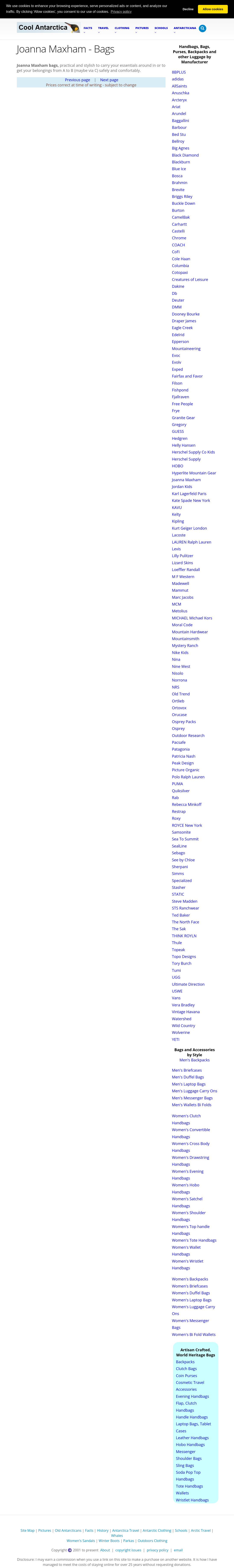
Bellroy (178, 141)
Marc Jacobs (182, 597)
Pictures (44, 1530)
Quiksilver (181, 790)
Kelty (176, 514)
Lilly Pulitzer (182, 555)
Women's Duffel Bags (191, 1292)
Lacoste (179, 534)
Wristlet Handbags (192, 1499)
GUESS (178, 431)
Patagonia (181, 748)
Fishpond (180, 389)
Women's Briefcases (190, 1285)
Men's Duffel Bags (188, 1077)
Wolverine (181, 1032)
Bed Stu (179, 134)
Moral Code (182, 624)
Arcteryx (179, 99)
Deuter (178, 299)
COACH (178, 244)
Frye (176, 410)
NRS (175, 686)
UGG (176, 976)
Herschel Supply (186, 458)
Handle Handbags (192, 1416)
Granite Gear (183, 417)
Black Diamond (185, 154)
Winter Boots (109, 1540)
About (105, 1550)
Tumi (176, 970)
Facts (89, 1530)
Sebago (178, 852)
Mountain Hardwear (190, 631)
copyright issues (128, 1550)
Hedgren (179, 438)
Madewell (180, 583)
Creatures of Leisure (190, 279)
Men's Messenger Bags (192, 1097)
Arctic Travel (201, 1530)
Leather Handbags (192, 1437)
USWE (177, 990)
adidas (178, 78)
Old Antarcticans (68, 1530)
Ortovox (179, 707)
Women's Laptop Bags (192, 1299)
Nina (176, 659)
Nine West (181, 666)
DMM (177, 306)
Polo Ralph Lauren (188, 776)
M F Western (183, 576)
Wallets (182, 1492)
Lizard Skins (182, 562)
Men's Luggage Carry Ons (194, 1090)
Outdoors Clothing (152, 1540)
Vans (176, 997)
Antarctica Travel (125, 1530)
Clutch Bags (186, 1368)
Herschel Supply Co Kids (193, 452)
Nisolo (177, 673)
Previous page (77, 79)
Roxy (176, 818)
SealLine (179, 845)
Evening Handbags (192, 1396)
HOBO (177, 465)
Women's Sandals (81, 1540)
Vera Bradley (183, 1004)
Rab (175, 797)
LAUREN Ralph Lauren (191, 541)
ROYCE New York (187, 825)
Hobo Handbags (190, 1444)
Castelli (178, 230)
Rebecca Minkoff (186, 804)
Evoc (176, 355)
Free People (182, 403)
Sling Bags (185, 1465)
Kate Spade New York (191, 500)
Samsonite (181, 831)
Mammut (180, 590)
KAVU (177, 507)
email (178, 1550)
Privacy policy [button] (121, 11)
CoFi (176, 251)
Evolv (176, 362)
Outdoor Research (188, 735)
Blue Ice (179, 168)
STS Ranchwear (185, 907)
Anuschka (180, 92)
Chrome (179, 237)
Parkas (128, 1540)
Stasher (178, 887)
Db (174, 293)
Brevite (178, 189)
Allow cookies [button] (213, 9)
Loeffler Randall (186, 569)
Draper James (184, 320)
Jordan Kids (182, 486)
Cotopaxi (180, 272)
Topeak (178, 949)
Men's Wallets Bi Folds (191, 1104)
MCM (176, 603)
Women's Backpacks (190, 1279)
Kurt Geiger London (189, 527)
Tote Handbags (189, 1485)
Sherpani (180, 866)
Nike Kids (180, 652)
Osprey (178, 728)
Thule (177, 942)
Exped (177, 369)
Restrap (179, 811)
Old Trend (181, 693)
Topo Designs (184, 956)
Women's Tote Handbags (194, 1240)
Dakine (178, 286)
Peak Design (183, 762)
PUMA (177, 783)
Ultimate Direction (188, 984)
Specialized (182, 880)
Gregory (179, 424)
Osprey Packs (184, 721)
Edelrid (178, 334)
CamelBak (181, 216)
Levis (176, 548)
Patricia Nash (183, 756)
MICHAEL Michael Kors (192, 617)
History (103, 1530)
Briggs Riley (182, 196)
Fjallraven (180, 396)
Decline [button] (188, 9)
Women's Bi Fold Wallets (193, 1334)
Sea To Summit (185, 838)
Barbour (179, 127)
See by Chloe (183, 859)
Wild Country (183, 1025)
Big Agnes (180, 147)
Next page (109, 79)
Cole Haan (181, 258)
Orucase (179, 714)
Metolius (179, 610)
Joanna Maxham (186, 479)
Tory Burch (181, 963)
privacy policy (157, 1550)
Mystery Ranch (185, 645)
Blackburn (181, 161)
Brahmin (179, 182)
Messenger (186, 1451)
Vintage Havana (186, 1011)
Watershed (181, 1018)
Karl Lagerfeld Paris (189, 493)
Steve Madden (185, 901)
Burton (178, 210)
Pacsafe (179, 742)
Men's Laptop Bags (189, 1083)
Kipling (178, 521)
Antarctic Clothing (157, 1530)
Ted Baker (181, 914)
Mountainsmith (185, 638)
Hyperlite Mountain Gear (194, 472)
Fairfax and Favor (187, 375)
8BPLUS (179, 71)
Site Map (27, 1530)
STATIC (178, 894)
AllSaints (179, 85)
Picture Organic (185, 769)
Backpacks (185, 1361)
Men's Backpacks (194, 1059)
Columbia (180, 265)
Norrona (179, 679)
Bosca (177, 175)
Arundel (179, 113)
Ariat (176, 106)
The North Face (185, 921)
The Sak (179, 928)
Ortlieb (178, 700)
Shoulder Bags (189, 1458)
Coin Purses (186, 1375)
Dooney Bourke (186, 313)
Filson (177, 382)
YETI (175, 1039)
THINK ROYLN (184, 935)
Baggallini (180, 120)
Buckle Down (183, 203)
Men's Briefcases (187, 1069)
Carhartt (179, 224)
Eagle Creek (182, 327)
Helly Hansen (183, 445)
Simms (178, 873)
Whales (117, 1535)
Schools (181, 1530)
